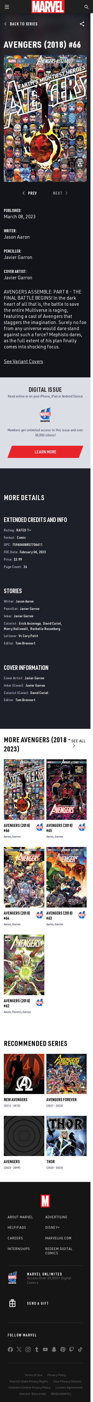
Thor (50, 1161)
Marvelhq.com (58, 1238)
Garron (16, 836)
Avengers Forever (61, 1099)
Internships (19, 1249)
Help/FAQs (17, 1227)
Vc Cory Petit (28, 636)
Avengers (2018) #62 (17, 1003)
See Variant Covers (23, 361)
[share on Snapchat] (54, 1350)
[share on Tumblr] (36, 1350)
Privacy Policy (56, 1375)
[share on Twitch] (71, 1350)
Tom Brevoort (25, 643)
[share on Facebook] (10, 1350)
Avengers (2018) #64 (17, 916)
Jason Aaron (17, 237)
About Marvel (20, 1217)
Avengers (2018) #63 (59, 916)
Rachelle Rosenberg (45, 628)
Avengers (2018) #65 (59, 828)
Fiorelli (16, 1012)
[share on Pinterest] (62, 1350)
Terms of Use (33, 1375)
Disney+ (52, 1227)
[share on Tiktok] (80, 1350)
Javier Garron (18, 257)
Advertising (56, 1217)
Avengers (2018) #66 (17, 828)
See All (78, 743)
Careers (15, 1238)
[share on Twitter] (19, 1350)
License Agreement (69, 1387)
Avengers (12, 1161)
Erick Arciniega (30, 623)
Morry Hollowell (16, 628)
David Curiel (52, 623)
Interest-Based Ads (32, 1394)
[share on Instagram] (28, 1350)
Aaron (7, 836)
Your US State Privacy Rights (28, 1381)
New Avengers (15, 1099)
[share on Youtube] (45, 1350)
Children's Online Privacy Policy (29, 1387)
